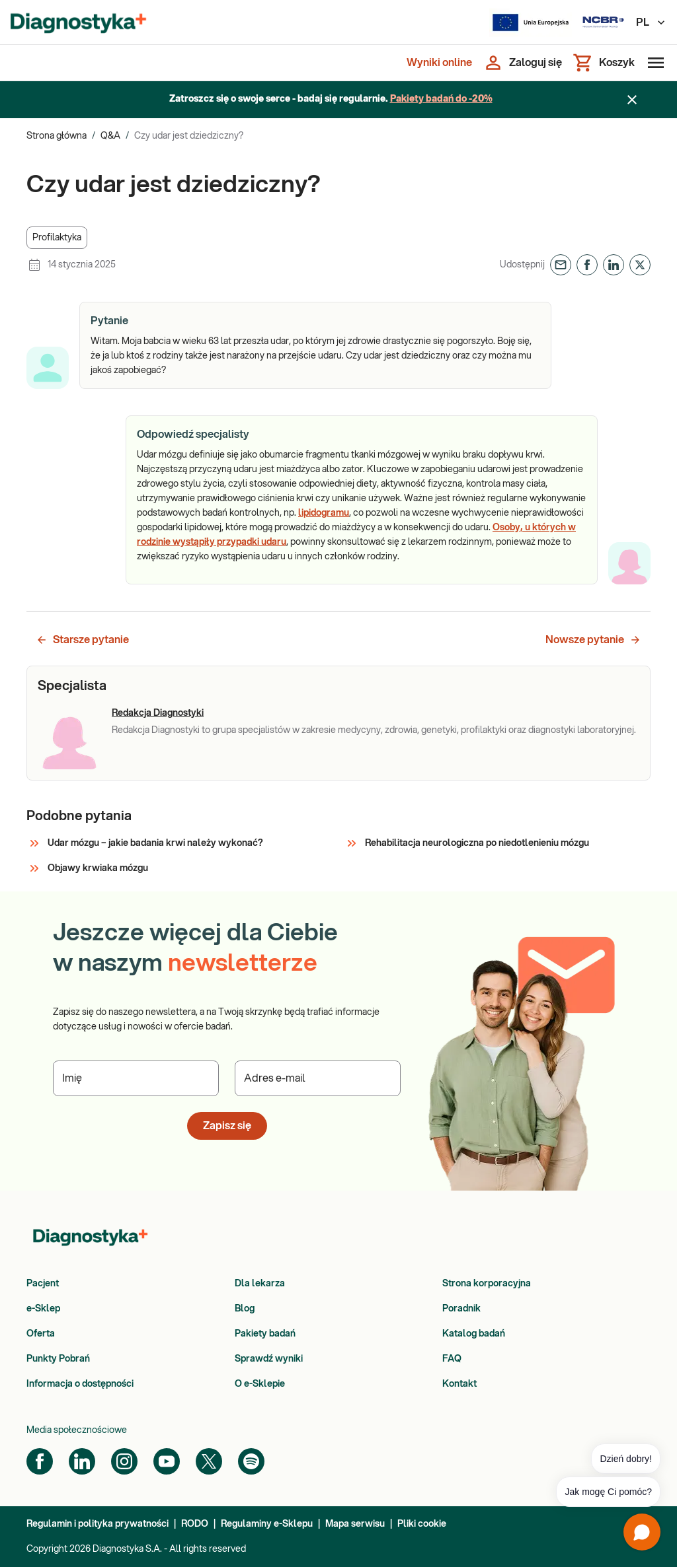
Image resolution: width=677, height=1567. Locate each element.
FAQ (451, 1359)
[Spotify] (251, 1461)
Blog (245, 1308)
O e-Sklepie (260, 1384)
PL (651, 22)
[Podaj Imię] (136, 1078)
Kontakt (459, 1384)
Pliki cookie (421, 1524)
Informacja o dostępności (80, 1384)
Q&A (110, 136)
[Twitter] (209, 1461)
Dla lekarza (260, 1283)
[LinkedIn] (82, 1461)
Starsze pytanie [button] (82, 640)
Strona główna (56, 136)
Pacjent (42, 1283)
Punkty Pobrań (58, 1359)
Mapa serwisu (355, 1524)
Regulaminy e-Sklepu (267, 1524)
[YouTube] (166, 1461)
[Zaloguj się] (522, 63)
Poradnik (461, 1308)
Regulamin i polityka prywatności (97, 1524)
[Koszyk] (603, 63)
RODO (194, 1524)
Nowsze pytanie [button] (593, 640)
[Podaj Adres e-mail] (318, 1078)
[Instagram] (124, 1461)
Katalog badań (473, 1334)
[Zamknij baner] (632, 100)
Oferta (40, 1334)
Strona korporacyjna (486, 1283)
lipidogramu (323, 513)
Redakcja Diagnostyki (158, 713)
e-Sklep (43, 1308)
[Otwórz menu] (653, 63)
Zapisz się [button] (227, 1126)
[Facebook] (39, 1461)
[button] (56, 237)
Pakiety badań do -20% (441, 99)
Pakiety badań (265, 1334)
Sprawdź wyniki (269, 1359)
